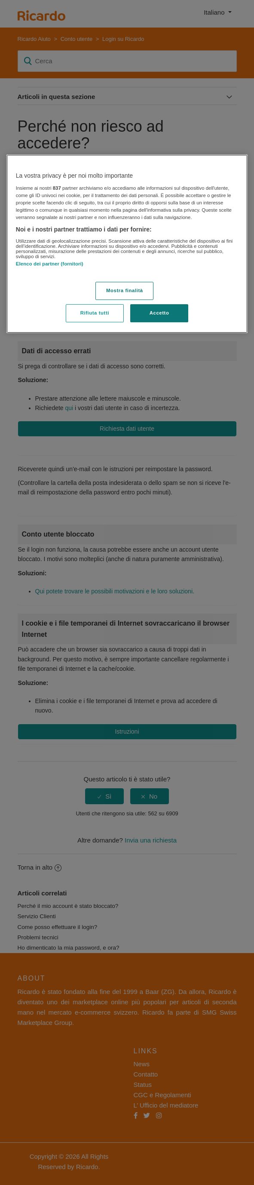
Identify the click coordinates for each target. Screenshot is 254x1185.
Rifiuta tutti (94, 312)
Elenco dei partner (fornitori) (49, 263)
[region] (127, 243)
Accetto (159, 312)
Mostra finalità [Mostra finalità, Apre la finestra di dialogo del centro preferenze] (124, 290)
